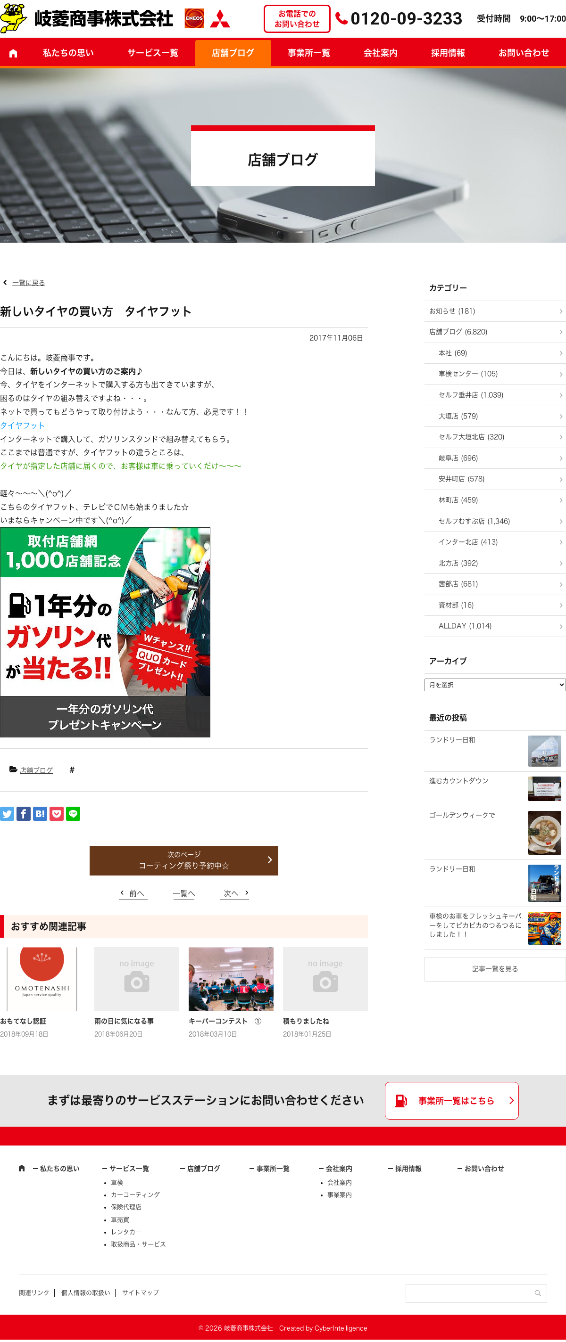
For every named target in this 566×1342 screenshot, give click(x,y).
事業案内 (339, 1195)
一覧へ (184, 893)
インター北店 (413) (468, 542)
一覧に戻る (28, 282)
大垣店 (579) (458, 416)
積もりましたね (306, 1021)
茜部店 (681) (458, 584)
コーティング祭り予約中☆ (184, 865)
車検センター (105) (468, 373)
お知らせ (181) (452, 311)
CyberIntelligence (341, 1328)
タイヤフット (22, 425)
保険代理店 (126, 1207)
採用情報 (448, 53)
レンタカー (126, 1232)
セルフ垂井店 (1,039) (471, 395)
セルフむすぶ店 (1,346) (474, 521)
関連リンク (34, 1293)
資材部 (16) (456, 605)
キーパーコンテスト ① (225, 1021)
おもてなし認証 (23, 1021)
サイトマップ (140, 1293)
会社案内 (381, 53)
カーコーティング (135, 1195)
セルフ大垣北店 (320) (472, 437)
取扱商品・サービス (138, 1244)
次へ (231, 893)
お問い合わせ (484, 1168)
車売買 (120, 1220)
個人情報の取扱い (85, 1293)
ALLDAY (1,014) (465, 625)
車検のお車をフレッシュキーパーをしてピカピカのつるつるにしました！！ (475, 925)
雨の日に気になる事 (124, 1021)
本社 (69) (453, 353)
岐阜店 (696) (458, 458)
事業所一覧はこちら (456, 1101)
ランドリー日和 (452, 739)
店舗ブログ (233, 53)
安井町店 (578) (462, 478)
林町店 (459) (458, 500)
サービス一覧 (129, 1168)
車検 (117, 1182)
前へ (136, 893)
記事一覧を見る (495, 969)
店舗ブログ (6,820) (458, 331)
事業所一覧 (309, 53)
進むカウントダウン (459, 780)
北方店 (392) (458, 563)
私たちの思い (68, 53)
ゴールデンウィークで (462, 815)
